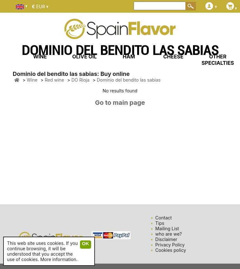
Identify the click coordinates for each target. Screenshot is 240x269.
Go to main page (120, 102)
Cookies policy (170, 250)
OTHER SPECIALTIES (218, 59)
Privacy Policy (170, 244)
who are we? (168, 234)
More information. (58, 259)
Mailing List (167, 228)
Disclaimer (166, 239)
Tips (159, 223)
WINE (40, 56)
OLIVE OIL (84, 56)
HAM (129, 56)
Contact (163, 217)
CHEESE (173, 56)
